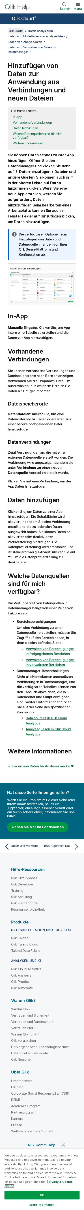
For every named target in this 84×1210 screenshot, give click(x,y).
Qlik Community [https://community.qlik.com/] (41, 1145)
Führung (17, 1087)
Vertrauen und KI (24, 1028)
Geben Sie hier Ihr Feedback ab (38, 827)
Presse (16, 1125)
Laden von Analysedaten (25, 42)
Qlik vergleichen (23, 1040)
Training (17, 890)
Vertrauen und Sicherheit (30, 1015)
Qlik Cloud (24, 18)
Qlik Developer (22, 884)
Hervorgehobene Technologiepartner (40, 1047)
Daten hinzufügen (25, 128)
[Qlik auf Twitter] (63, 1144)
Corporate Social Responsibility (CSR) (40, 1093)
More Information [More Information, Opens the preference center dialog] (41, 1204)
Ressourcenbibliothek (28, 909)
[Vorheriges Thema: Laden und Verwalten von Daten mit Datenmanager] (22, 846)
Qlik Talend (19, 938)
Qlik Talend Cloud (24, 944)
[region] (42, 1179)
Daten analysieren (40, 31)
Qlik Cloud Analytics (26, 969)
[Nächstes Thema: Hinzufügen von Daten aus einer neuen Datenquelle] (62, 846)
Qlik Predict (20, 982)
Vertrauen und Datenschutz (32, 1022)
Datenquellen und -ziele (29, 1053)
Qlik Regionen (21, 1059)
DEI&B (15, 1100)
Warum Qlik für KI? (25, 1034)
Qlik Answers (21, 975)
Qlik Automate (22, 988)
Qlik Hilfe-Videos (24, 878)
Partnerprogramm (25, 1112)
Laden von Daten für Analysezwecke (41, 766)
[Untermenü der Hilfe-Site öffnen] (6, 19)
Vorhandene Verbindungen (32, 122)
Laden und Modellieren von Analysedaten (36, 36)
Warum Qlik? (20, 1009)
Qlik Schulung (21, 897)
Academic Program (26, 1106)
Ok (42, 1195)
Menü (78, 8)
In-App (17, 117)
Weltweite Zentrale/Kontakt (32, 1131)
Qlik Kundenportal (25, 903)
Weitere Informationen (28, 143)
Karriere (17, 1118)
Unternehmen (21, 1081)
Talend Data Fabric (25, 950)
